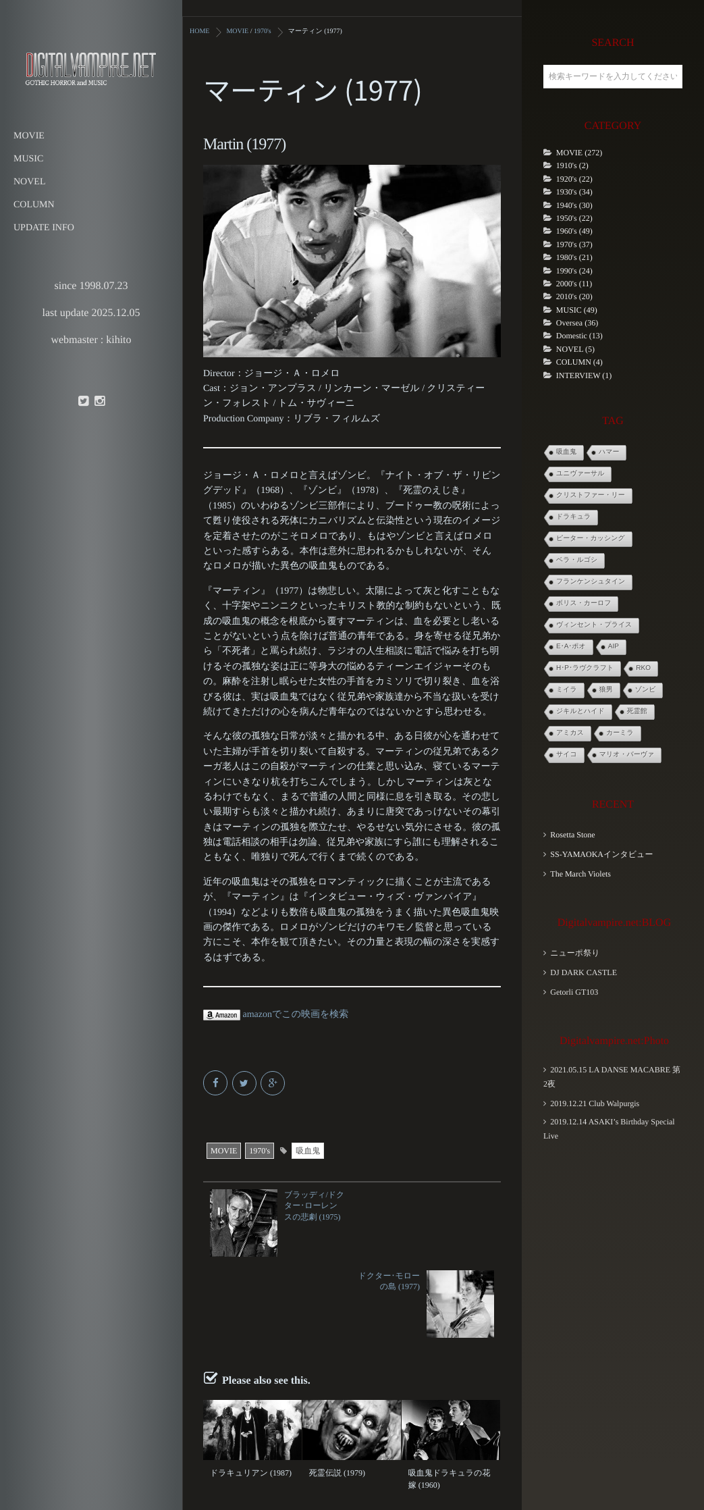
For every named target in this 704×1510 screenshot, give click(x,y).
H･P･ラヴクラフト (585, 668)
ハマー (609, 452)
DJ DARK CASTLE (583, 972)
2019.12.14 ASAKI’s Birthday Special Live (609, 1129)
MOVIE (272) (579, 152)
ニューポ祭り (574, 953)
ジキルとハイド (580, 711)
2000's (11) (574, 283)
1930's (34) (574, 192)
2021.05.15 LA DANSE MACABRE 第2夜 (611, 1077)
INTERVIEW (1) (584, 375)
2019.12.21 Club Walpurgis (594, 1103)
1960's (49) (574, 231)
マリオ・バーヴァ (626, 754)
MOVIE (29, 136)
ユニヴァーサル (580, 473)
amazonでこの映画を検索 (275, 1015)
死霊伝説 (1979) (337, 1392)
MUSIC (28, 159)
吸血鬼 (308, 1150)
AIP (613, 646)
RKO (643, 668)
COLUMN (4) (579, 362)
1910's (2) (572, 165)
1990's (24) (574, 271)
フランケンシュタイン (590, 581)
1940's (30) (574, 205)
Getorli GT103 (574, 992)
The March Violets (580, 874)
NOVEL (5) (575, 349)
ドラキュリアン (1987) (251, 1392)
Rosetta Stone (572, 834)
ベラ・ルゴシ (576, 560)
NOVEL (29, 182)
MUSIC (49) (576, 310)
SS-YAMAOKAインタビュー (601, 854)
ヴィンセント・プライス (594, 625)
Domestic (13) (579, 335)
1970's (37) (574, 244)
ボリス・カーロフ (583, 603)
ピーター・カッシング (590, 538)
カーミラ (620, 733)
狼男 (606, 690)
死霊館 (637, 711)
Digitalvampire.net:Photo (614, 1041)
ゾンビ (645, 690)
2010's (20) (574, 296)
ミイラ (566, 690)
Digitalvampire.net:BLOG (614, 923)
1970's (259, 1150)
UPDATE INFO (43, 228)
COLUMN (34, 205)
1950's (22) (574, 218)
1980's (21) (574, 257)
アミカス (570, 733)
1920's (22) (574, 179)
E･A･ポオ (571, 646)
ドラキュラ (573, 517)
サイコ (566, 754)
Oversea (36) (577, 323)
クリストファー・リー (590, 495)
